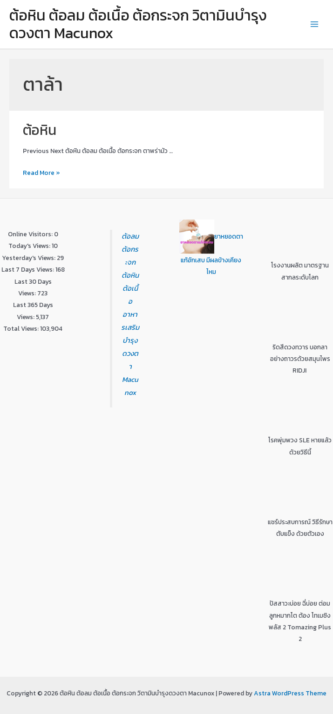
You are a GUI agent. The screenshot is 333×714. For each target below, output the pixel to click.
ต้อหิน (39, 130)
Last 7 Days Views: (28, 269)
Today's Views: (30, 245)
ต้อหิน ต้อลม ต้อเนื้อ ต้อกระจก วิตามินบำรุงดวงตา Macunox (138, 24)
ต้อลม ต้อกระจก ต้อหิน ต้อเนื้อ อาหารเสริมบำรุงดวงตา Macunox (130, 314)
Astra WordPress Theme (290, 693)
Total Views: (21, 328)
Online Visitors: (31, 234)
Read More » (41, 172)
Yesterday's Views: (29, 257)
